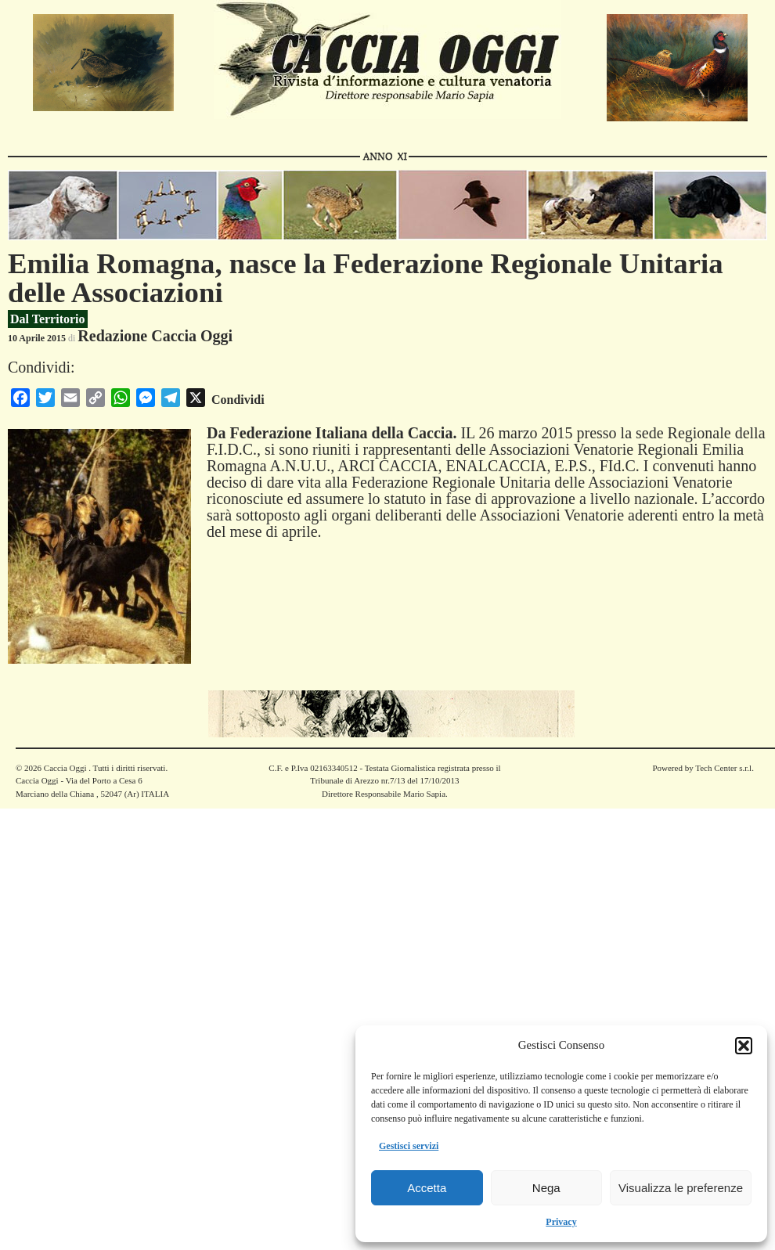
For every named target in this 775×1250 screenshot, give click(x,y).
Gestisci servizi (408, 1145)
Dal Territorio (47, 319)
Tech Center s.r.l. (724, 768)
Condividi (238, 399)
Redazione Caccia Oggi (155, 335)
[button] (744, 1046)
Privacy (561, 1221)
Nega (546, 1187)
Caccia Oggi (64, 768)
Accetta (426, 1187)
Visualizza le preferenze (680, 1187)
